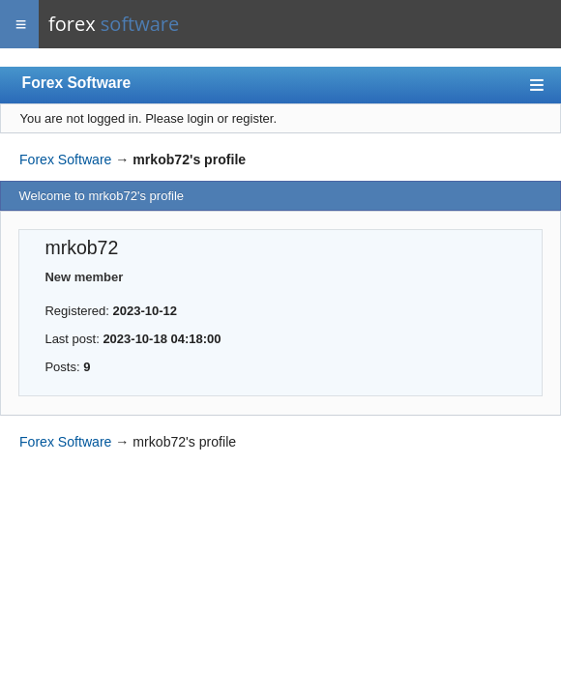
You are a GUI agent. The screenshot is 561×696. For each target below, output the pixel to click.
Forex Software (77, 82)
